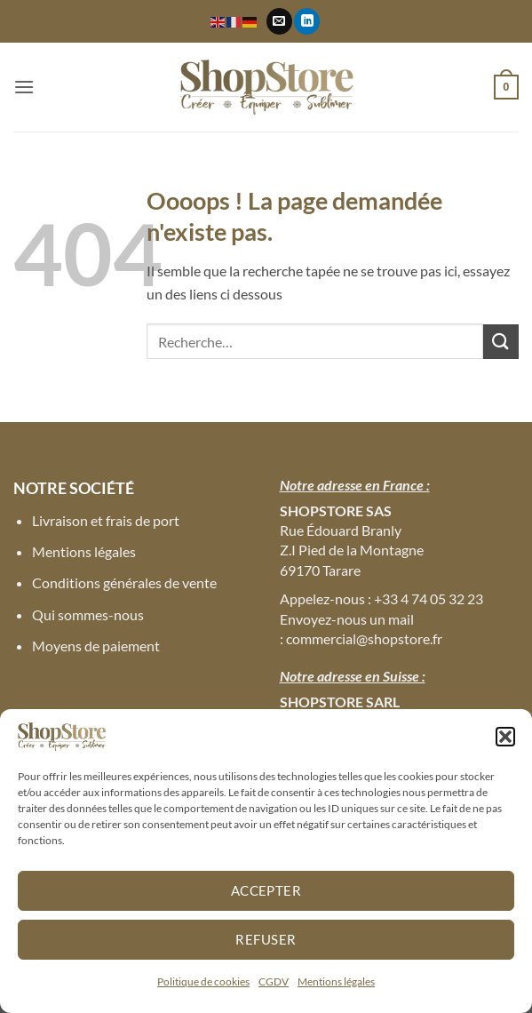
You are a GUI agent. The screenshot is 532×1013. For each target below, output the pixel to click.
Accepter (266, 890)
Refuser (265, 939)
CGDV (273, 981)
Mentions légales (336, 981)
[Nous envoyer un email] (279, 21)
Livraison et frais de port (105, 520)
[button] (505, 737)
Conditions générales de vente (124, 582)
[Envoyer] (501, 341)
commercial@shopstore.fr (364, 638)
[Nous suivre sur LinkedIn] (307, 21)
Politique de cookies (203, 981)
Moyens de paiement (96, 645)
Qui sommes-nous (88, 614)
